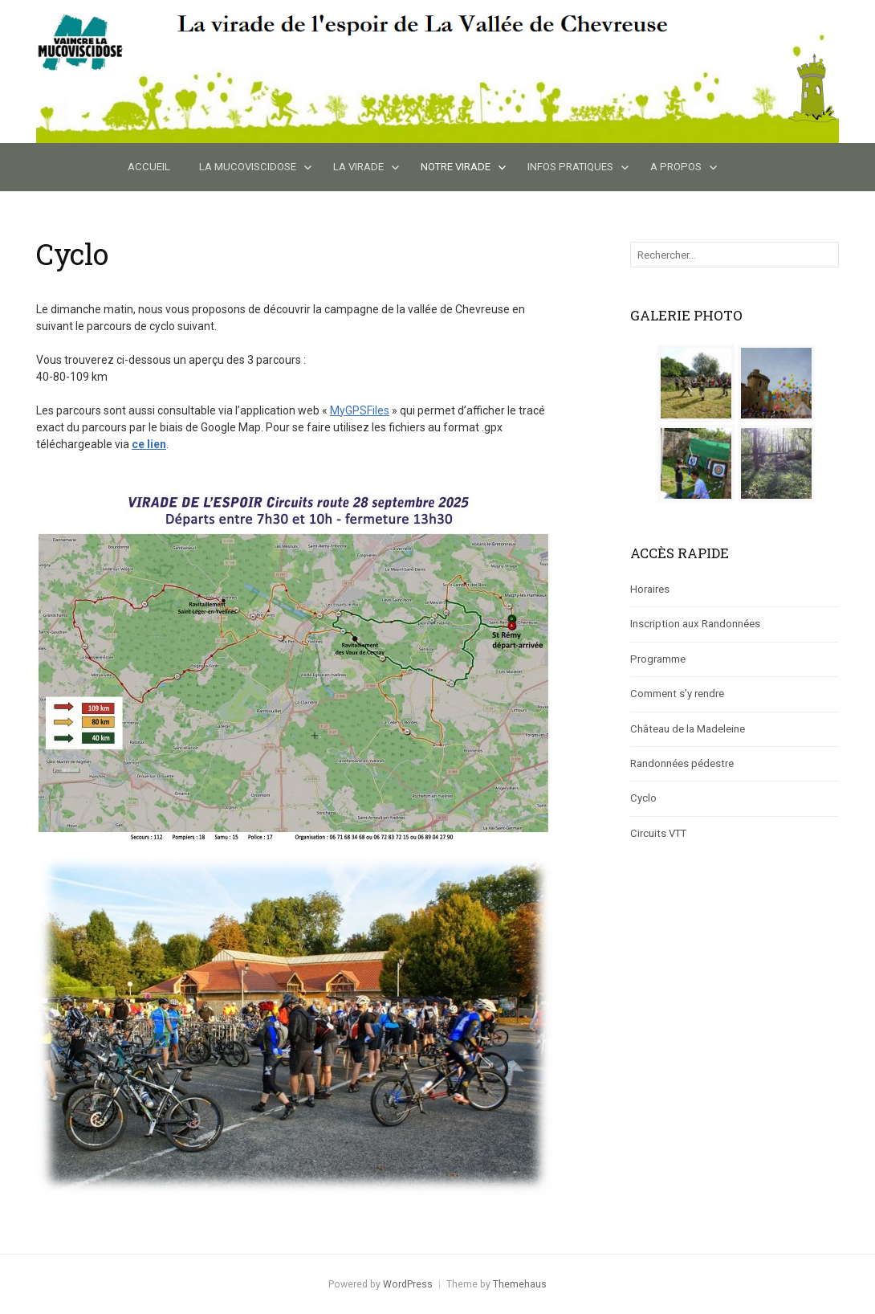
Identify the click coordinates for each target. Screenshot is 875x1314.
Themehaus (520, 1284)
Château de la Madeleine (687, 729)
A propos (676, 167)
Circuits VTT (658, 833)
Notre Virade (455, 167)
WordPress (408, 1284)
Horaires (649, 589)
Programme (658, 659)
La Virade (358, 167)
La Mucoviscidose (247, 167)
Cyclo (643, 798)
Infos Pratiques (570, 167)
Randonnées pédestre (682, 763)
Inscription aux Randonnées (695, 624)
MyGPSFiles (359, 410)
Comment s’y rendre (677, 694)
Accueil (149, 167)
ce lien (149, 444)
